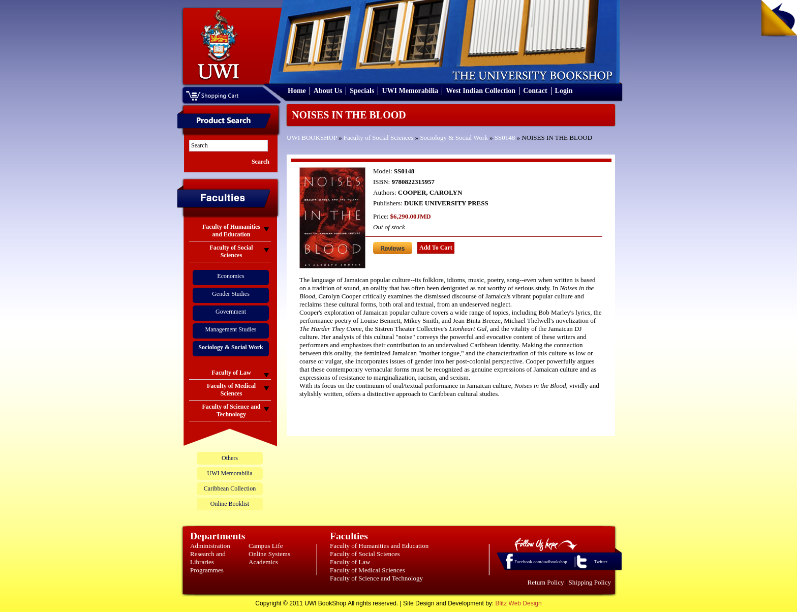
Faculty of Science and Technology (376, 578)
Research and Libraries (208, 558)
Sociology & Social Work (453, 137)
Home (297, 91)
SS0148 (505, 137)
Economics (230, 276)
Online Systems (269, 554)
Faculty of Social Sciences (379, 137)
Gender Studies (231, 293)
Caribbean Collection (230, 488)
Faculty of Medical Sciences (367, 570)
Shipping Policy (590, 582)
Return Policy (546, 582)
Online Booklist (229, 503)
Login (564, 91)
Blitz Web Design (519, 603)
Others (230, 458)
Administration (210, 545)
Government (231, 311)
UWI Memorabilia (410, 91)
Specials (362, 91)
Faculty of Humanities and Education (379, 545)
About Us (328, 91)
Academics (263, 562)
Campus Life (266, 545)
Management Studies (231, 329)
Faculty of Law (350, 562)
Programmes (207, 570)
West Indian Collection (480, 91)
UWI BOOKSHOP (312, 137)
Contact (535, 91)
